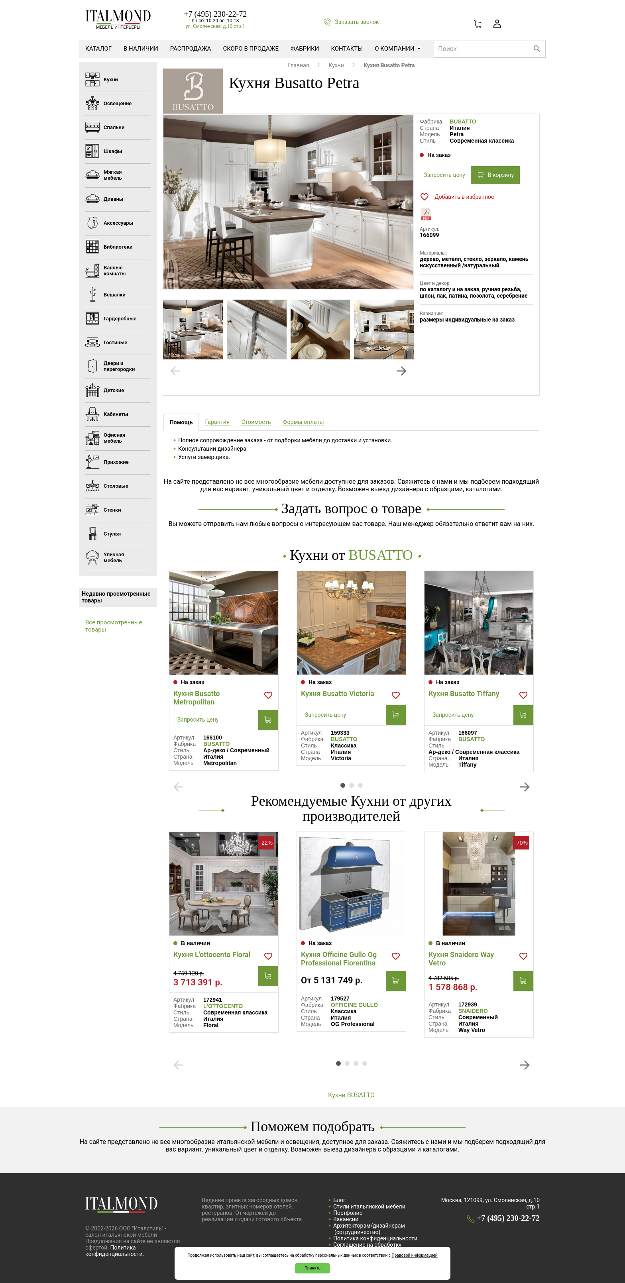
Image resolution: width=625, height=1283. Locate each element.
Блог (339, 1200)
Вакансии (345, 1219)
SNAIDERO (473, 1011)
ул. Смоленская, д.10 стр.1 (215, 26)
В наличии (141, 48)
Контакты (347, 48)
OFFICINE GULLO (354, 1005)
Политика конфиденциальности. (114, 1250)
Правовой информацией (415, 1255)
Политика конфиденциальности (375, 1238)
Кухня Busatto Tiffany (463, 693)
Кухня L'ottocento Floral (211, 954)
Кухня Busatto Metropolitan (196, 697)
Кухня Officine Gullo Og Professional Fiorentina (339, 958)
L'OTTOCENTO (223, 1006)
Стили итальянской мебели (369, 1206)
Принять (312, 1268)
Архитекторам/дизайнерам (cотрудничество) (369, 1228)
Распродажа (190, 48)
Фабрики (305, 48)
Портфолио (348, 1213)
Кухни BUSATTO (351, 1095)
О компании (397, 48)
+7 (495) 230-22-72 (215, 14)
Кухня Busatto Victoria (337, 693)
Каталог (98, 48)
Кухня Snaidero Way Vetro (461, 958)
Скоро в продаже (251, 48)
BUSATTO (463, 121)
